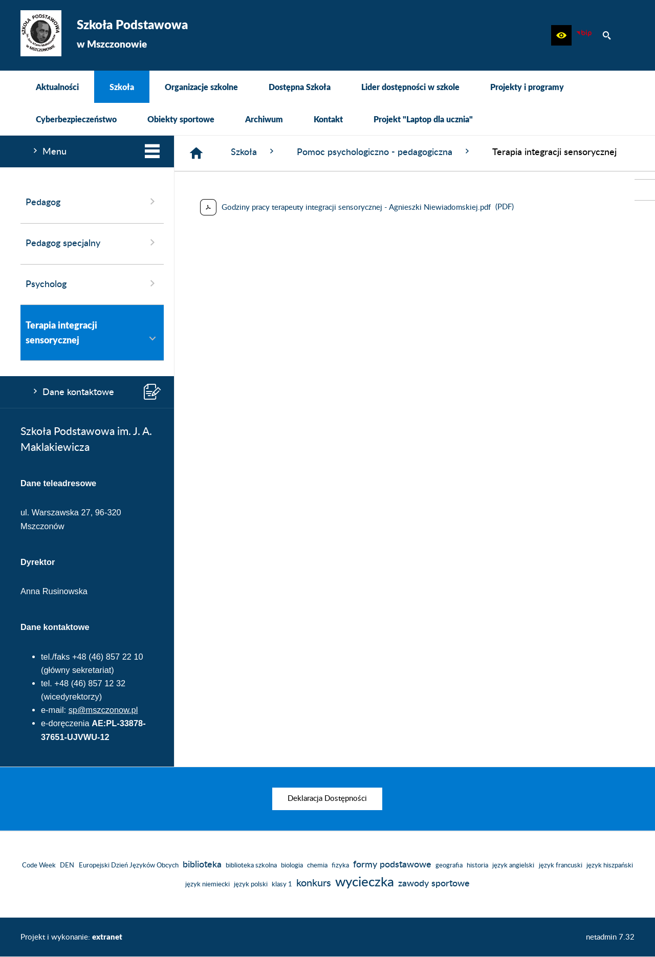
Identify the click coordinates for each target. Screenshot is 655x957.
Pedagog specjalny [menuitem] (92, 242)
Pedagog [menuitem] (92, 201)
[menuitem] (57, 87)
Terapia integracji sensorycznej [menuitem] (92, 332)
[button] (561, 35)
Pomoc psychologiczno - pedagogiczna (384, 151)
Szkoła (253, 151)
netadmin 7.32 (610, 937)
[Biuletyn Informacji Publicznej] (584, 35)
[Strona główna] (196, 153)
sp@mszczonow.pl (103, 709)
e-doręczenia (65, 723)
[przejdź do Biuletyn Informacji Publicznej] (645, 190)
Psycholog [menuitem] (92, 283)
